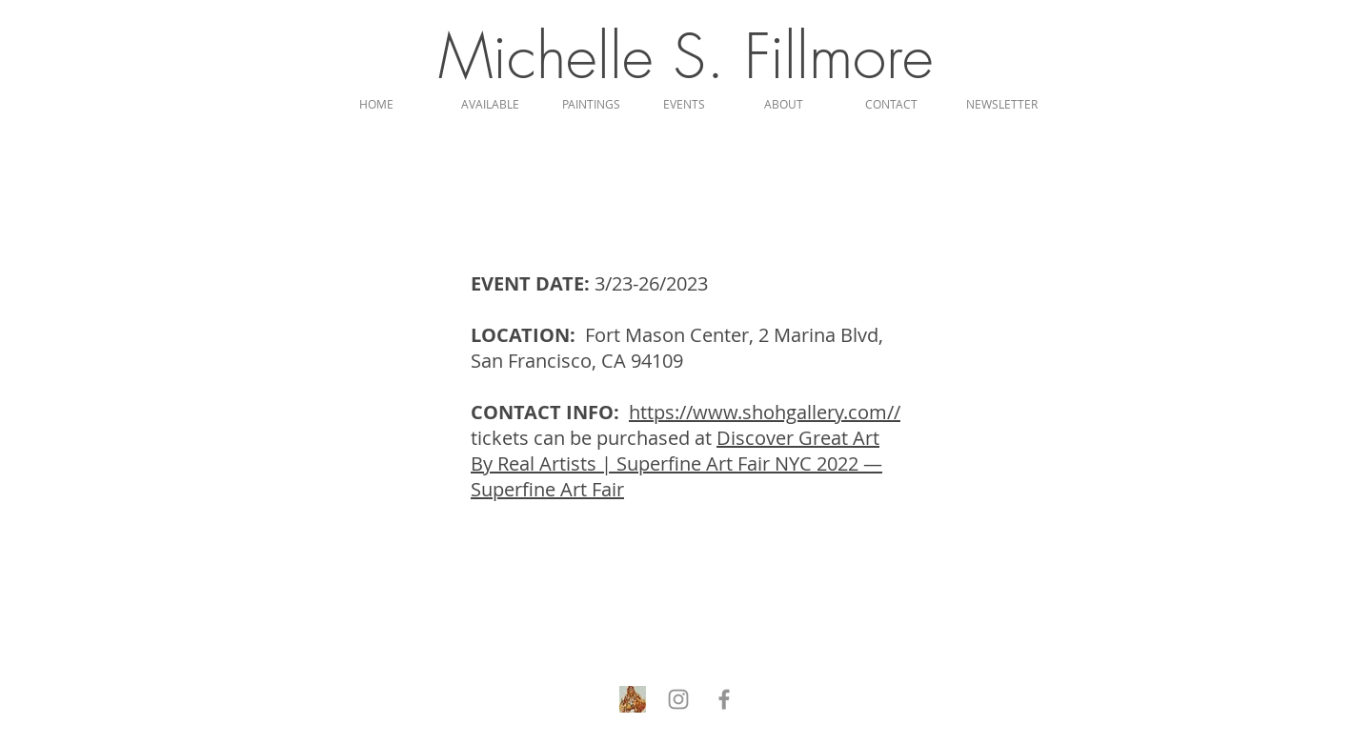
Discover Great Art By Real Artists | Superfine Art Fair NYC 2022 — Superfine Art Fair (676, 463)
